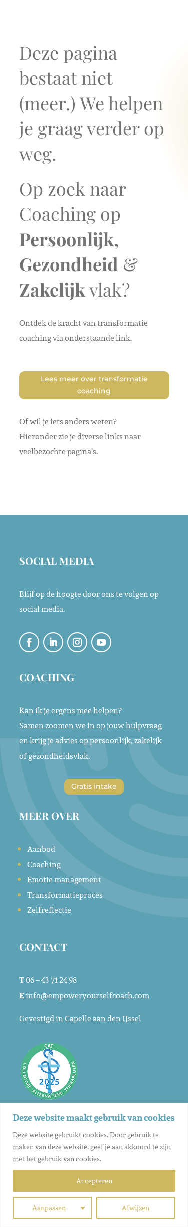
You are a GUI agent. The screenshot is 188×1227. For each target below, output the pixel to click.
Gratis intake (94, 786)
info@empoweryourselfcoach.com (87, 995)
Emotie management (64, 879)
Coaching (44, 864)
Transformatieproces (65, 895)
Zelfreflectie (49, 910)
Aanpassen (49, 1207)
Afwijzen (135, 1207)
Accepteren (94, 1180)
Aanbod (41, 849)
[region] (94, 1165)
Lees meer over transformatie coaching (94, 384)
